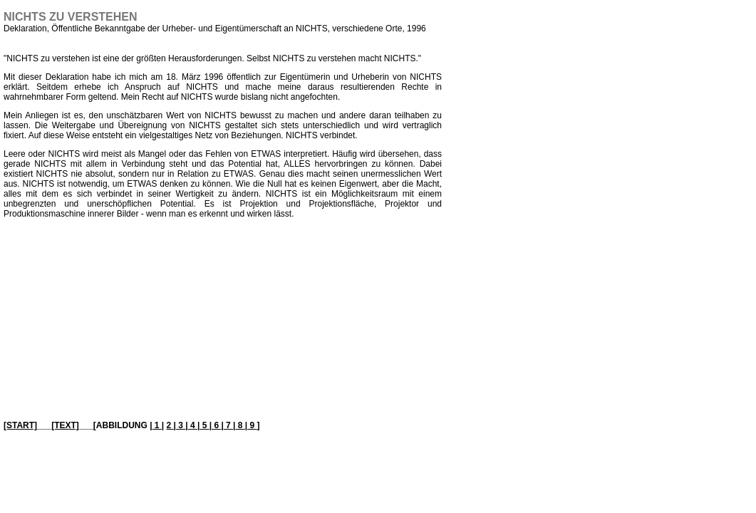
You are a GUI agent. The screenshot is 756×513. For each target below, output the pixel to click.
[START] (20, 425)
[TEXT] (65, 425)
